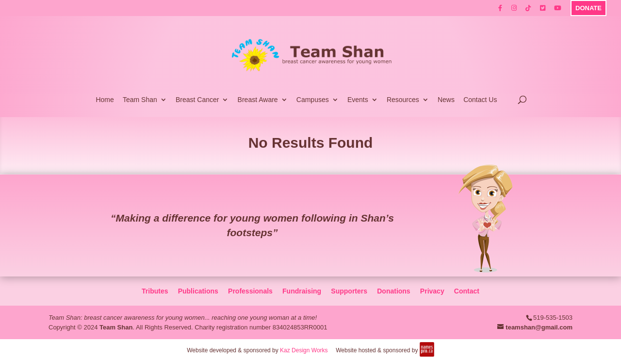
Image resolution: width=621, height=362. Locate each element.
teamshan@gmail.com (539, 327)
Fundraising (301, 291)
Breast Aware (258, 99)
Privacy (432, 291)
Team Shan (140, 99)
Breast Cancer (197, 99)
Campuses (312, 99)
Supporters (349, 291)
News (446, 99)
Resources (403, 99)
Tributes (155, 291)
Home (105, 99)
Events (357, 99)
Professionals (250, 291)
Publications (198, 291)
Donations (393, 291)
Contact (466, 291)
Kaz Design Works (303, 350)
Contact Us (480, 99)
